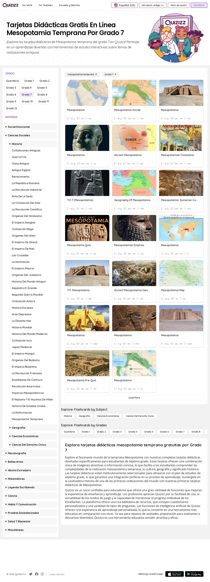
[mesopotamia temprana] (82, 74)
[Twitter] (30, 574)
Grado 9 (11, 101)
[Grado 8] (196, 431)
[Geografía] (84, 416)
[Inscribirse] (199, 5)
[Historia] (68, 416)
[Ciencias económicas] (108, 416)
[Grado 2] (101, 431)
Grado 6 (11, 94)
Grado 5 (42, 87)
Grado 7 (27, 94)
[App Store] (174, 574)
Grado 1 (29, 80)
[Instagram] (42, 574)
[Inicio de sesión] (178, 5)
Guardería (12, 80)
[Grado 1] (86, 431)
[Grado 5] (148, 431)
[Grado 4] (133, 431)
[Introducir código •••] (153, 5)
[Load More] (134, 397)
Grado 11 (43, 101)
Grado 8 (42, 94)
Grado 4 (26, 87)
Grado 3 (11, 87)
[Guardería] (69, 431)
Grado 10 (27, 101)
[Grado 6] (164, 431)
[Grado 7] (110, 74)
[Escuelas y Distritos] (69, 5)
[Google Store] (194, 574)
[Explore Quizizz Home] (10, 5)
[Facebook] (36, 574)
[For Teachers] (45, 5)
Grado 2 (45, 80)
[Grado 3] (117, 431)
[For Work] (27, 5)
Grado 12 (11, 108)
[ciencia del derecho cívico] (140, 416)
